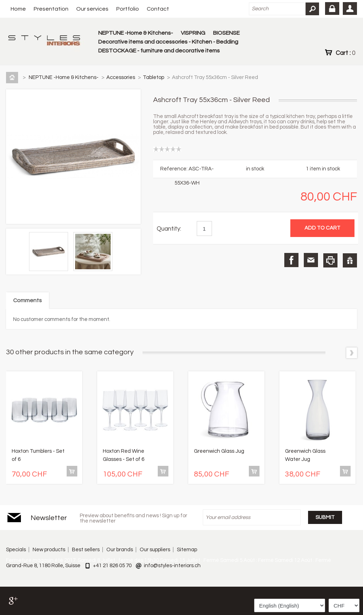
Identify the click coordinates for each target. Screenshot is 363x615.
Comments (27, 300)
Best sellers (86, 549)
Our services (92, 9)
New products (49, 549)
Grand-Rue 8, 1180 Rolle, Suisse (43, 565)
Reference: (174, 168)
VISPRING (193, 33)
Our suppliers (155, 549)
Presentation (51, 9)
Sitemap (187, 549)
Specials (16, 549)
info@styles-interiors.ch (172, 565)
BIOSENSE (226, 33)
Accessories (121, 77)
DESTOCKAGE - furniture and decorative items (159, 50)
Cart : (345, 53)
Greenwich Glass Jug (219, 451)
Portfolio (127, 9)
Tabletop (154, 77)
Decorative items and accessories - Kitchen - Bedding (168, 42)
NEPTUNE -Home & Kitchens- (135, 33)
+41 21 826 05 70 (112, 565)
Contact (158, 9)
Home (18, 9)
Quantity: (169, 229)
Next (351, 353)
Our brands (119, 549)
